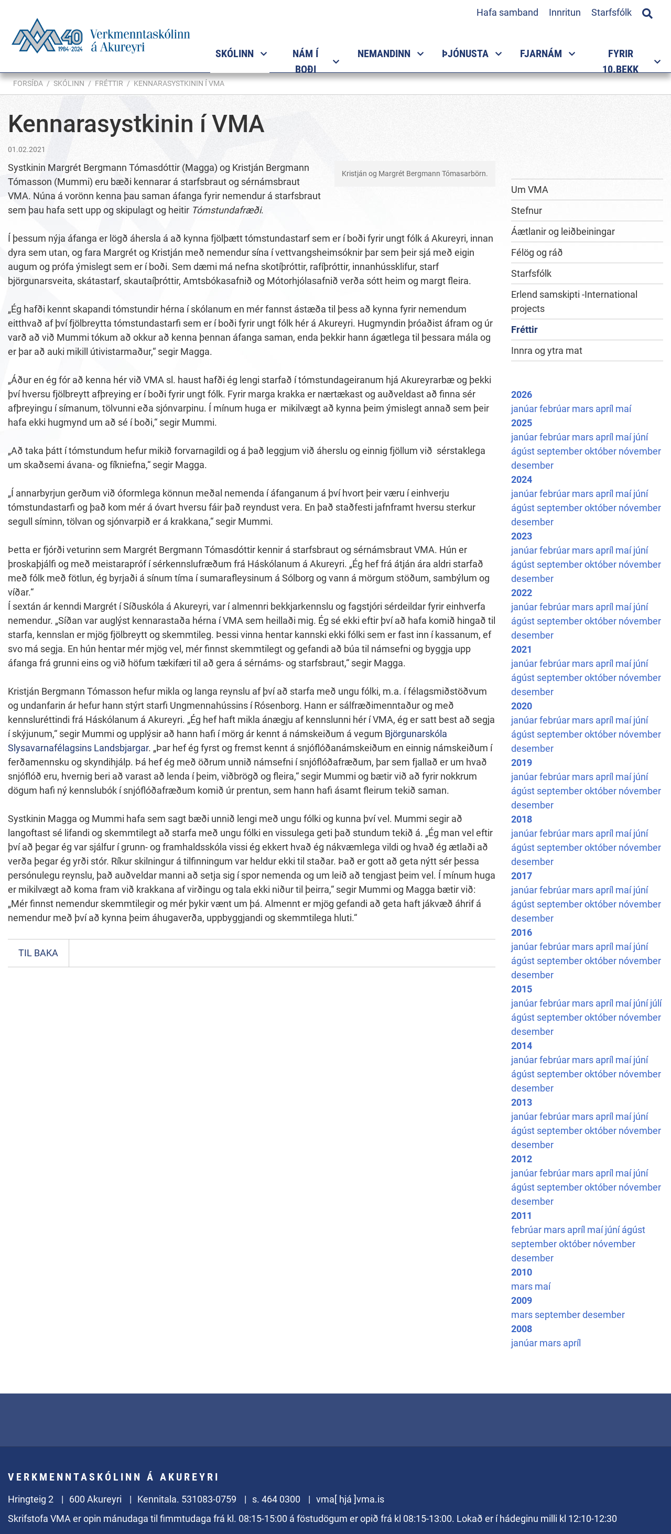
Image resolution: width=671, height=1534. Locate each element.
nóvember (640, 451)
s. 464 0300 (276, 1499)
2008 (521, 1328)
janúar (525, 408)
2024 (521, 479)
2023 (521, 536)
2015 (521, 989)
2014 (521, 1045)
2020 (521, 705)
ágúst (524, 451)
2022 (521, 592)
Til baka (38, 952)
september (561, 451)
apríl (605, 408)
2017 (521, 875)
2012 (521, 1158)
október (602, 451)
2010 (521, 1272)
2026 (521, 394)
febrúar (555, 408)
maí (623, 408)
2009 (521, 1300)
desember (532, 465)
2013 (521, 1102)
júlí (656, 1003)
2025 (521, 422)
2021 (521, 649)
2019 (521, 762)
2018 (521, 819)
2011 (521, 1215)
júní (640, 436)
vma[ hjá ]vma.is (350, 1499)
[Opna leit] (647, 12)
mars (584, 408)
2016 (521, 932)
